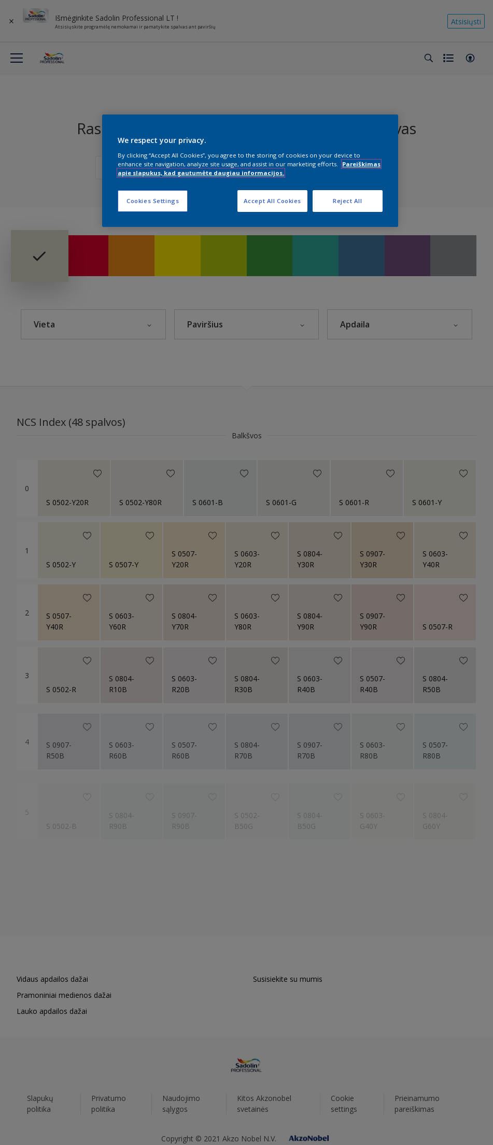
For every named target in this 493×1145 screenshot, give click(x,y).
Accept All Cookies (272, 201)
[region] (250, 171)
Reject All (347, 201)
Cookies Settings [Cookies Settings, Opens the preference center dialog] (152, 201)
